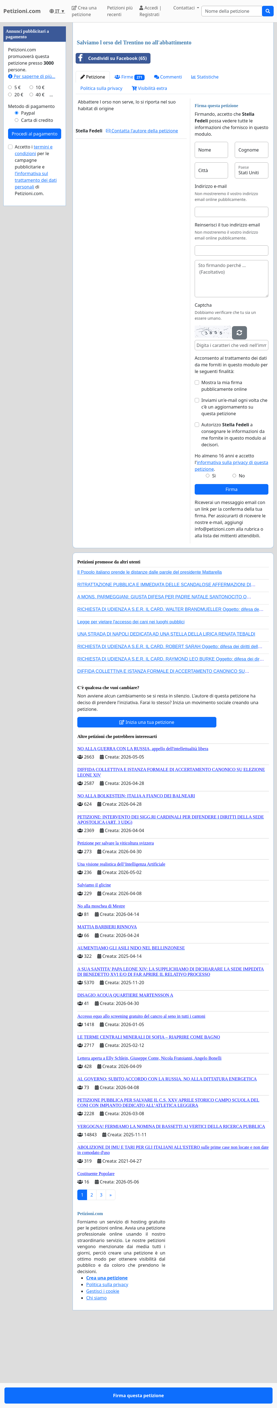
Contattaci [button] (184, 8)
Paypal (28, 279)
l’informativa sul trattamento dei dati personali (36, 346)
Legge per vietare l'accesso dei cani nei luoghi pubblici (131, 699)
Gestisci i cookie (102, 1369)
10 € (40, 254)
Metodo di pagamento (31, 273)
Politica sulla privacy (101, 166)
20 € (18, 261)
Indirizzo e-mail (211, 264)
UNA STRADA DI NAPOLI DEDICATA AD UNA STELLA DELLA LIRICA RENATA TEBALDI (166, 711)
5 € (17, 254)
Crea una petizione (84, 11)
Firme (130, 155)
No (242, 553)
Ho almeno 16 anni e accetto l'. (231, 540)
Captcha (203, 383)
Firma (232, 567)
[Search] (231, 11)
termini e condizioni (34, 316)
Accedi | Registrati (150, 11)
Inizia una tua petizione (146, 800)
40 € (40, 261)
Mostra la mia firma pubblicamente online (224, 463)
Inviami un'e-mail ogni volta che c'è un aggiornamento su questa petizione (234, 484)
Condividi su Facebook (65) (111, 136)
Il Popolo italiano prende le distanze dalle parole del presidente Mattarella (149, 650)
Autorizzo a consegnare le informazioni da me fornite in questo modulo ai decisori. (233, 512)
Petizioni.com (22, 11)
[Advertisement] (173, 70)
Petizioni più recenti (120, 11)
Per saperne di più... (31, 243)
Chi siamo (96, 1375)
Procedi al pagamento (35, 300)
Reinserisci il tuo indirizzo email (227, 302)
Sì (214, 553)
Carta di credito (37, 287)
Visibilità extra (149, 166)
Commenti (168, 155)
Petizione (92, 155)
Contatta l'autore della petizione (142, 208)
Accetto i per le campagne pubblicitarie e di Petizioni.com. (36, 336)
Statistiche (205, 155)
